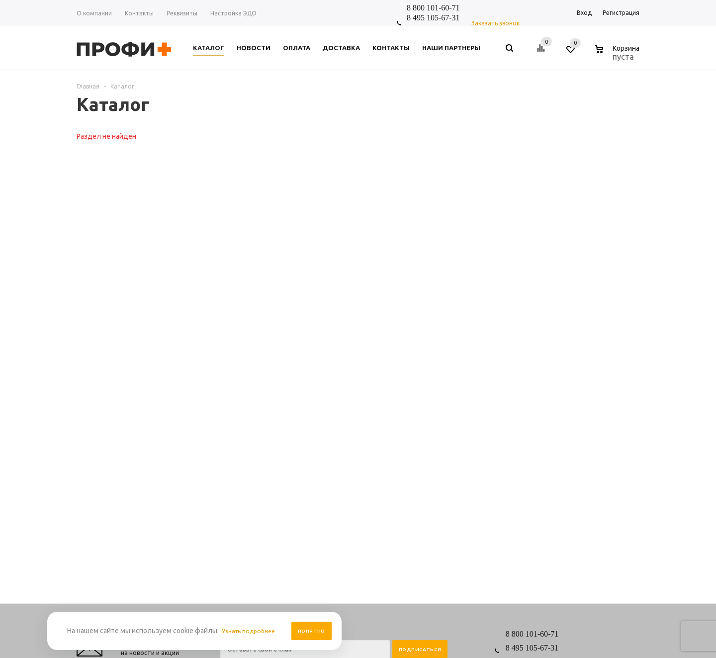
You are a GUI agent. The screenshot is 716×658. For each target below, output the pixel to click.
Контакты (234, 452)
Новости (232, 442)
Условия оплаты (319, 462)
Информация (317, 424)
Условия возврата (321, 491)
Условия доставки (321, 472)
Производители (318, 481)
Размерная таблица (400, 462)
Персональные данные (328, 452)
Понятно (311, 631)
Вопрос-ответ (392, 452)
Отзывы (231, 472)
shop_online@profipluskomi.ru (572, 381)
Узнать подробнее (251, 631)
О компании (237, 462)
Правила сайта (316, 442)
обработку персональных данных (316, 371)
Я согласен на (297, 371)
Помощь (385, 424)
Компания (236, 424)
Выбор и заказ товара (403, 442)
